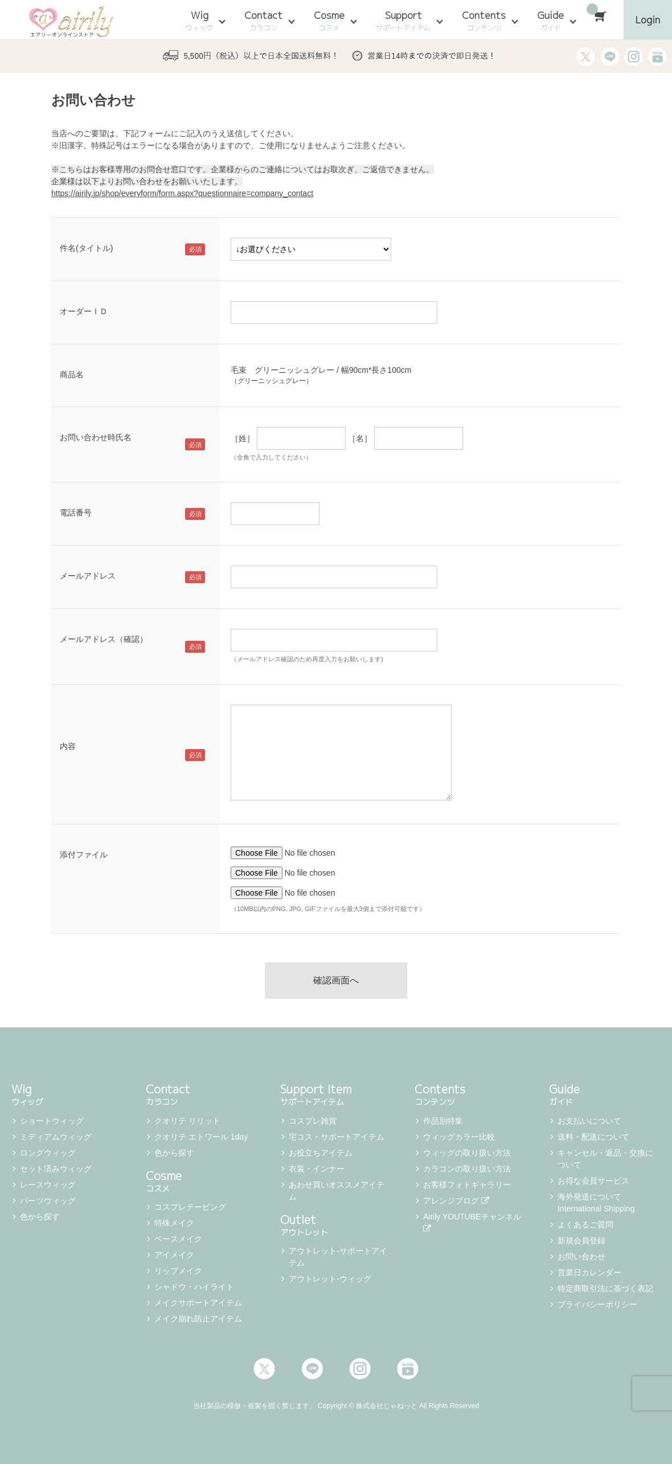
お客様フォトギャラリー (467, 1184)
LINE (312, 1368)
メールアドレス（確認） (103, 639)
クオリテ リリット (187, 1120)
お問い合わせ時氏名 (96, 437)
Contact (263, 20)
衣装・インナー (317, 1168)
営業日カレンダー (589, 1272)
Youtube (408, 1368)
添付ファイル (84, 854)
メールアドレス (88, 575)
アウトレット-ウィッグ (330, 1278)
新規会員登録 (581, 1240)
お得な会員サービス (593, 1180)
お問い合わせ (581, 1256)
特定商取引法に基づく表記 (605, 1288)
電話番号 (76, 512)
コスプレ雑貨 (313, 1120)
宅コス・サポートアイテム (336, 1136)
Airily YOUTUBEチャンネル (473, 1222)
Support (403, 20)
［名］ (360, 438)
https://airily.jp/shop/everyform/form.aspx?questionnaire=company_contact (182, 193)
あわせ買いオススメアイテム (336, 1190)
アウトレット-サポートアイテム (338, 1256)
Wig (199, 20)
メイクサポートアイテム (198, 1302)
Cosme (329, 20)
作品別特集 (443, 1120)
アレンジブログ (456, 1200)
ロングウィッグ (48, 1152)
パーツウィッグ (48, 1200)
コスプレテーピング (190, 1206)
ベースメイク (178, 1238)
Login (648, 19)
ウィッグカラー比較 (459, 1136)
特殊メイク (174, 1222)
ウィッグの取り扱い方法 (467, 1152)
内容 (68, 746)
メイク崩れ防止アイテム (198, 1318)
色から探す (40, 1216)
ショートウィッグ (52, 1120)
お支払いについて (589, 1120)
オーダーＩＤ (84, 311)
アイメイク (174, 1254)
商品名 (72, 374)
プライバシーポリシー (597, 1304)
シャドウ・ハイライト (194, 1286)
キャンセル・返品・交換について (605, 1158)
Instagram (360, 1368)
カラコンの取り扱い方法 (467, 1168)
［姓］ (243, 438)
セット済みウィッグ (56, 1168)
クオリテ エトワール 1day (201, 1136)
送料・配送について (593, 1136)
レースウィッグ (48, 1184)
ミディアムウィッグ (56, 1136)
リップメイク (178, 1270)
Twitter (264, 1368)
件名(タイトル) (86, 248)
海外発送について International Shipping (596, 1202)
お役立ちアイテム (321, 1152)
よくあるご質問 (585, 1224)
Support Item (336, 1093)
